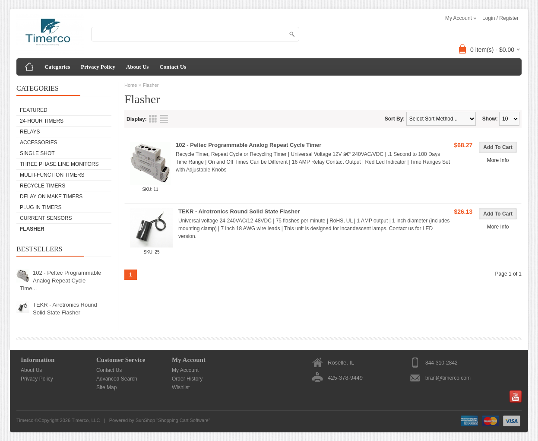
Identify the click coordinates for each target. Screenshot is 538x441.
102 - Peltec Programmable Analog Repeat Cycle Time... (60, 281)
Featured (33, 110)
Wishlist (181, 387)
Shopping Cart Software (183, 420)
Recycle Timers (42, 186)
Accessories (38, 143)
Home (130, 85)
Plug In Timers (40, 207)
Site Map (106, 387)
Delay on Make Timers (51, 197)
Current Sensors (46, 218)
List (164, 119)
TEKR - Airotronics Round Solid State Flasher (65, 308)
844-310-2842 (441, 363)
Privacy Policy (98, 66)
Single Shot (37, 153)
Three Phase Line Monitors (59, 164)
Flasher (32, 229)
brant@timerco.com (448, 378)
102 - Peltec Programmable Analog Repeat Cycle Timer (248, 145)
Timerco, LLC (86, 420)
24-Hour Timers (41, 121)
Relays (30, 132)
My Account (185, 370)
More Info (498, 160)
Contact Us (172, 66)
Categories (57, 66)
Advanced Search (116, 379)
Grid (153, 119)
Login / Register (500, 18)
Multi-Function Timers (52, 175)
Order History (187, 379)
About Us (137, 66)
